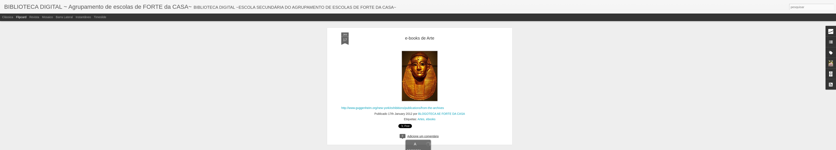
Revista (34, 17)
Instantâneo (83, 17)
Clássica (7, 17)
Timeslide (100, 17)
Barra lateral (64, 17)
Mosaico (47, 17)
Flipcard (21, 17)
